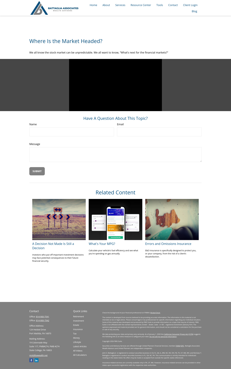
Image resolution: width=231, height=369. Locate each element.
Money (76, 337)
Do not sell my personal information (162, 336)
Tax (75, 333)
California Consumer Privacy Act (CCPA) (178, 334)
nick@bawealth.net (38, 355)
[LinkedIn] (36, 360)
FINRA (178, 346)
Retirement (78, 316)
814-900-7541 (42, 316)
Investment (78, 320)
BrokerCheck (155, 313)
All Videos (77, 350)
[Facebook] (31, 360)
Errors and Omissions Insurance (168, 244)
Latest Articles (80, 346)
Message (34, 144)
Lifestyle (77, 342)
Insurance (78, 329)
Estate (76, 325)
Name (33, 124)
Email (120, 124)
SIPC (182, 346)
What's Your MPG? (102, 244)
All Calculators (80, 355)
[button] (93, 5)
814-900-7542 (42, 320)
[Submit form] (37, 171)
